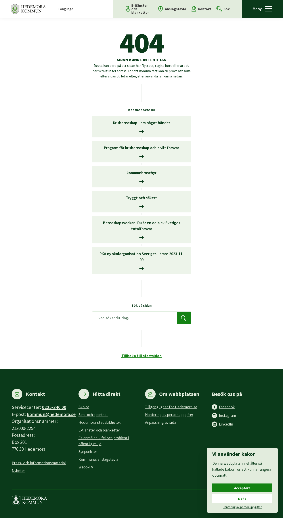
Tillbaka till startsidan (141, 355)
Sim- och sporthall (93, 414)
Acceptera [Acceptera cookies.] (242, 488)
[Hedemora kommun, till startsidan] (28, 9)
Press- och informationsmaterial (39, 462)
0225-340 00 (54, 407)
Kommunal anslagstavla (98, 459)
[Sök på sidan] (134, 318)
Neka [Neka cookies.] (242, 498)
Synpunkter (87, 451)
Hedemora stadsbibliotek (99, 422)
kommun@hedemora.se (51, 414)
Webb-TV (85, 467)
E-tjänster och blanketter (99, 430)
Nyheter (18, 470)
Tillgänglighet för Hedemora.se (171, 406)
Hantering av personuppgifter (169, 414)
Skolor (83, 406)
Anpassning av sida (160, 422)
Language (65, 9)
